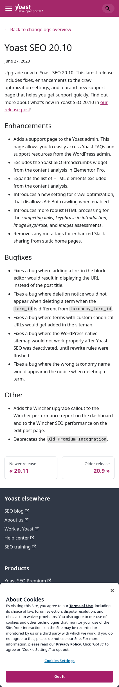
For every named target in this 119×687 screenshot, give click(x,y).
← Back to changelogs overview (38, 29)
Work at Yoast (22, 529)
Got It (59, 676)
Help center (19, 538)
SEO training (20, 547)
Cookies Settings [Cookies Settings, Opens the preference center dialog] (59, 660)
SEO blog (17, 511)
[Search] (108, 8)
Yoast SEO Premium (28, 581)
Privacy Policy (68, 644)
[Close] (112, 590)
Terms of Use (81, 605)
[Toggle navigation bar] (9, 8)
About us (16, 520)
